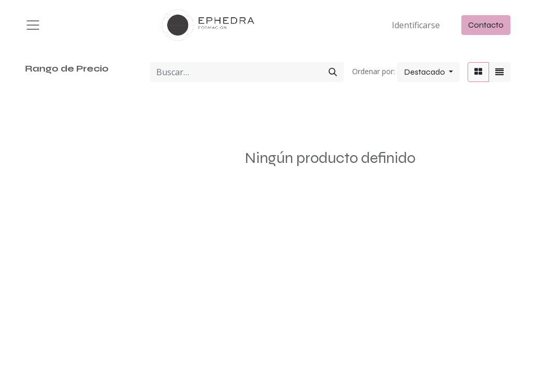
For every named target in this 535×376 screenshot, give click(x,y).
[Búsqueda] (333, 72)
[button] (428, 72)
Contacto (486, 25)
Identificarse (416, 25)
